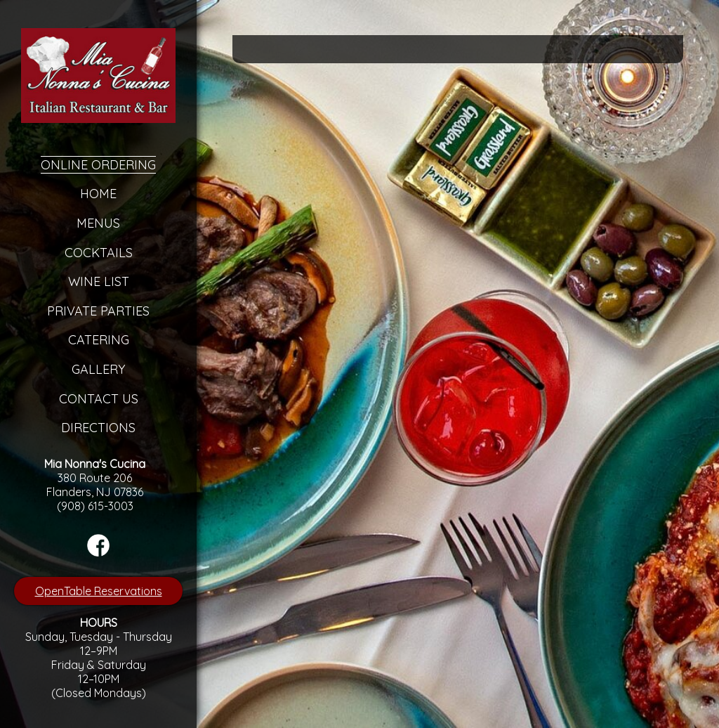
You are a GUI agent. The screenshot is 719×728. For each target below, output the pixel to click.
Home (98, 194)
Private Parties (98, 311)
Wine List (98, 281)
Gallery (98, 369)
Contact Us (98, 399)
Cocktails (99, 253)
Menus (98, 223)
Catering (98, 340)
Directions (98, 428)
